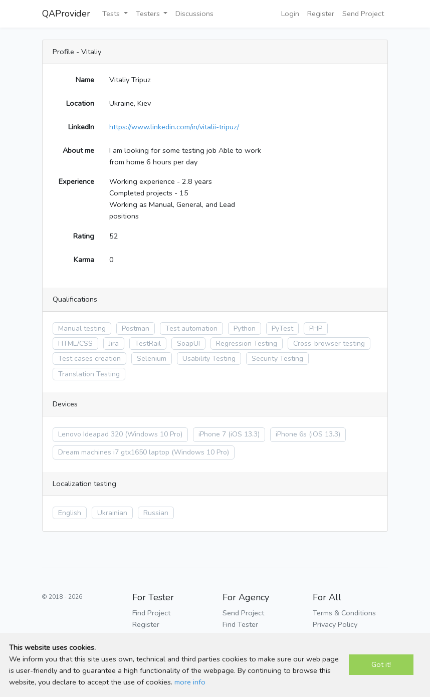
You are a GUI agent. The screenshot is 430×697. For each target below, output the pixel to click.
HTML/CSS (75, 343)
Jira (114, 343)
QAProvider (66, 14)
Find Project (151, 613)
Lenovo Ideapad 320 (90, 434)
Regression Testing (246, 343)
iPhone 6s (291, 434)
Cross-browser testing (329, 343)
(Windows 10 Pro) (153, 434)
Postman (135, 328)
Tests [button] (112, 14)
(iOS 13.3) (244, 434)
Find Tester (240, 624)
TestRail (148, 343)
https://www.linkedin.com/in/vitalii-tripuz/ (174, 127)
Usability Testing (209, 358)
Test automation (191, 328)
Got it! (381, 664)
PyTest (282, 328)
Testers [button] (149, 14)
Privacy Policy (335, 624)
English (69, 513)
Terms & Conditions (344, 613)
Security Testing (277, 358)
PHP (315, 328)
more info (189, 682)
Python (245, 328)
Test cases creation (89, 358)
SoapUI (188, 343)
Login (290, 14)
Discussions (194, 14)
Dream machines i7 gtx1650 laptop (113, 452)
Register (320, 14)
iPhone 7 (212, 434)
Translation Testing (89, 374)
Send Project (363, 14)
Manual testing (82, 328)
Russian (155, 513)
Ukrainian (112, 513)
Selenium (151, 358)
